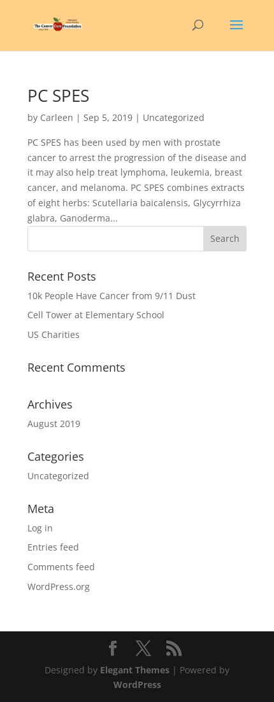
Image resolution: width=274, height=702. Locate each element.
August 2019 (53, 424)
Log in (40, 528)
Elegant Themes (134, 670)
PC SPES (58, 95)
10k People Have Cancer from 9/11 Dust (111, 296)
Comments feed (61, 567)
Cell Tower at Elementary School (95, 315)
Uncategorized (58, 476)
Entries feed (53, 547)
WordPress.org (58, 586)
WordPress (137, 684)
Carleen (56, 117)
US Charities (53, 334)
